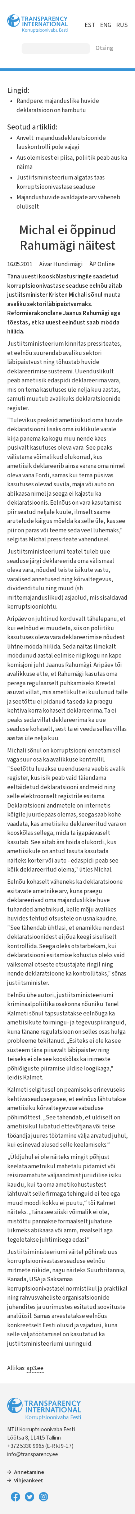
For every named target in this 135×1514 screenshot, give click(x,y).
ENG (105, 25)
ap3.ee (35, 1368)
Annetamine (29, 1472)
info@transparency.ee (32, 1454)
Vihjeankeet (28, 1480)
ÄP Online (102, 264)
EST (90, 25)
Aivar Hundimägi (61, 264)
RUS (122, 25)
